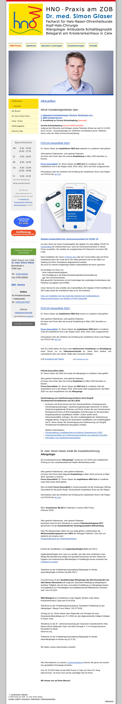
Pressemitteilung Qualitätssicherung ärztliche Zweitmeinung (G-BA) (73, 432)
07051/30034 (22, 274)
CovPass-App (70, 257)
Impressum (26, 699)
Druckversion (15, 694)
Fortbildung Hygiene (49, 562)
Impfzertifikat (46, 247)
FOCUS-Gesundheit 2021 (55, 308)
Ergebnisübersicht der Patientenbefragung (59, 539)
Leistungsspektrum (75, 662)
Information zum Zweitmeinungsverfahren (62, 438)
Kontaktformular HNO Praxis (23, 252)
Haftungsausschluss (48, 699)
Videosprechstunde (23, 313)
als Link (58, 174)
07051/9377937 (23, 302)
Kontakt (11, 699)
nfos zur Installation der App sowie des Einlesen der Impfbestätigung (70, 296)
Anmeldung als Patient (54, 359)
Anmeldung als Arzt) (82, 359)
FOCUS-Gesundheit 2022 (55, 143)
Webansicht (109, 701)
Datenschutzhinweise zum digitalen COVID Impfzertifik (64, 298)
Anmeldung (29, 316)
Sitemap (24, 694)
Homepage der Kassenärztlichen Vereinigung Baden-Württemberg (23, 202)
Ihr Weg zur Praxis (23, 324)
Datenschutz (35, 699)
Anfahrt (17, 699)
